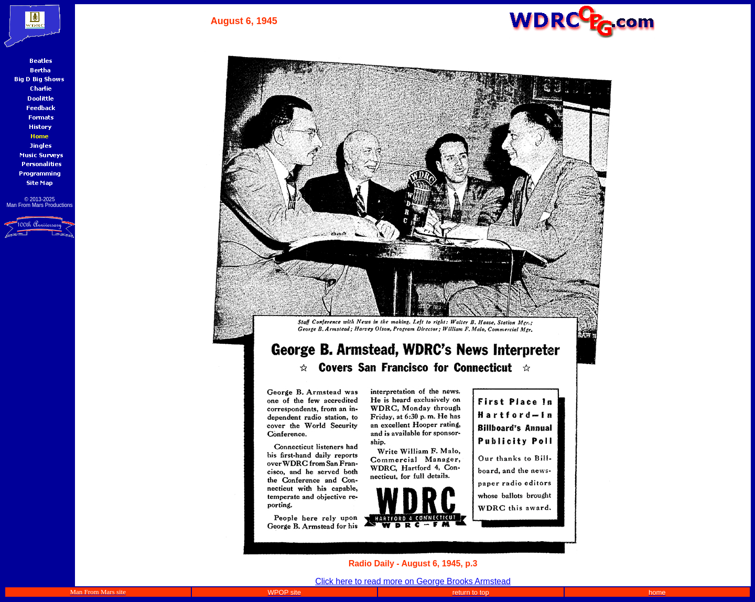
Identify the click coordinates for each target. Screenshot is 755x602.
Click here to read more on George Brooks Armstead (413, 581)
